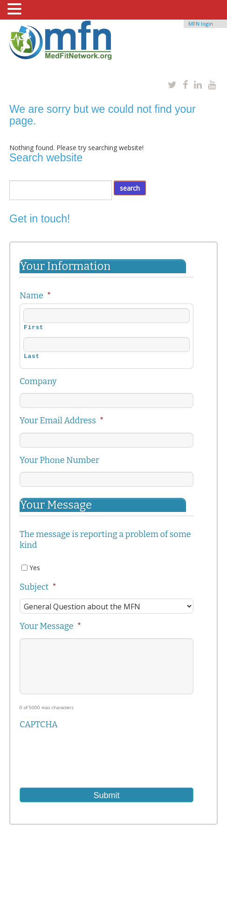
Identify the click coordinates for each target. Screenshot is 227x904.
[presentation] (90, 754)
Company (38, 381)
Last (32, 356)
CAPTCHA (39, 724)
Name (35, 295)
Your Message (50, 626)
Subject (38, 587)
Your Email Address (61, 420)
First (33, 328)
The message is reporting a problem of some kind (105, 539)
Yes (34, 567)
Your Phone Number (59, 460)
